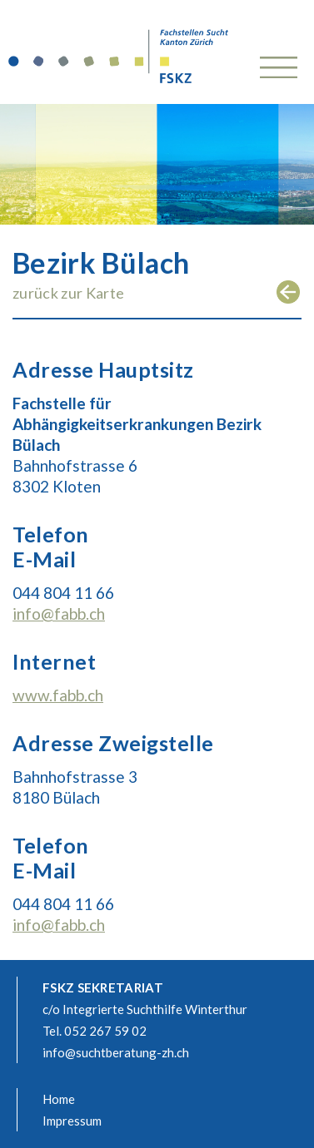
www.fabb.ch (57, 695)
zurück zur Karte (68, 293)
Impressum (72, 1120)
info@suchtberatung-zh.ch (115, 1052)
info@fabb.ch (58, 613)
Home (58, 1098)
